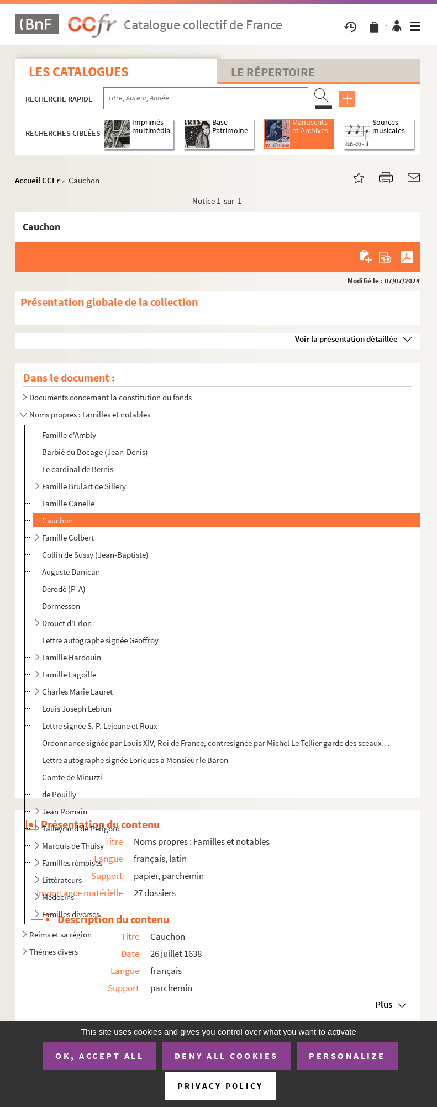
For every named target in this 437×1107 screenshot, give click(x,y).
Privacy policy (220, 1085)
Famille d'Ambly (69, 435)
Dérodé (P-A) (64, 589)
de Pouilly (59, 794)
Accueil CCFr (37, 180)
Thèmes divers (53, 951)
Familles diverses (70, 914)
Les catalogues (78, 71)
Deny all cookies (226, 1055)
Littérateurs (62, 880)
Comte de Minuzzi (72, 777)
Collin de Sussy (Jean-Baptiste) (95, 554)
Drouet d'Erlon (67, 623)
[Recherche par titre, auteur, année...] (205, 98)
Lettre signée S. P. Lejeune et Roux (99, 726)
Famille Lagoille (69, 674)
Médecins (58, 897)
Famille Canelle (68, 503)
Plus (383, 1004)
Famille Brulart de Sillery (84, 486)
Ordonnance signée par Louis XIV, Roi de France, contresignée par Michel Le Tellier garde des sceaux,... (216, 743)
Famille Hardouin (71, 657)
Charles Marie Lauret (77, 691)
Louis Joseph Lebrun (77, 708)
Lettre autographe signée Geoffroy (100, 640)
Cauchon (57, 520)
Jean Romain (64, 811)
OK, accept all (99, 1055)
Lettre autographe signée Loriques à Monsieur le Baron (135, 760)
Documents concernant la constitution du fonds (110, 397)
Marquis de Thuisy (73, 845)
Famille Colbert (68, 537)
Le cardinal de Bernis (77, 469)
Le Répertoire (273, 72)
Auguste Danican (71, 571)
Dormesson (61, 606)
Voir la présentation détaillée (346, 338)
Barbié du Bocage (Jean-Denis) (95, 452)
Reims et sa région (60, 934)
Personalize (347, 1055)
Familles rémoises (72, 862)
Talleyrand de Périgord (81, 828)
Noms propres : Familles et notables (89, 414)
